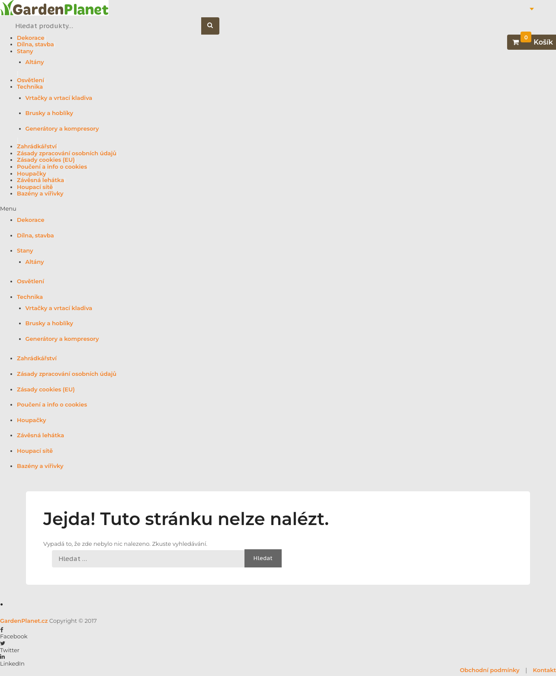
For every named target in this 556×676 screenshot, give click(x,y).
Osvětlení (30, 80)
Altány (35, 61)
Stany (25, 51)
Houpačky (31, 173)
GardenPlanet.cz (24, 620)
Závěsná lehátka (40, 179)
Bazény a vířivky (40, 193)
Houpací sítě (35, 186)
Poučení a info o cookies (52, 166)
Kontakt (544, 669)
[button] (278, 208)
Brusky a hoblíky (50, 112)
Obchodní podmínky (490, 669)
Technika (30, 86)
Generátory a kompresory (62, 128)
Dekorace (31, 37)
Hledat (214, 26)
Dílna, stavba (35, 44)
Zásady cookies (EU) (46, 159)
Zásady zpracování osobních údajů (66, 153)
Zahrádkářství (37, 146)
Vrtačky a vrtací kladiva (59, 97)
